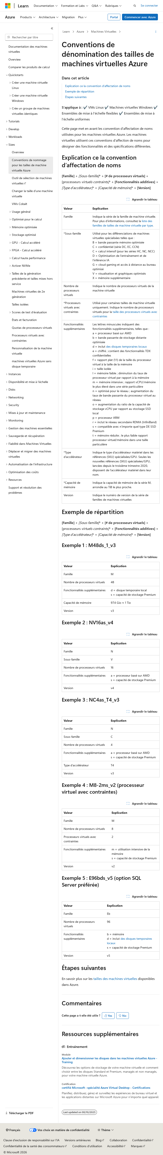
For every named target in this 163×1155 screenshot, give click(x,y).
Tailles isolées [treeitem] (20, 304)
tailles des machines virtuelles (115, 978)
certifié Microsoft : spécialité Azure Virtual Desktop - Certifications (106, 1088)
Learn (66, 31)
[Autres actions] (156, 31)
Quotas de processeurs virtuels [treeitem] (32, 328)
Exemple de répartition (79, 91)
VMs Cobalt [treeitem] (19, 204)
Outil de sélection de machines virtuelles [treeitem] (32, 180)
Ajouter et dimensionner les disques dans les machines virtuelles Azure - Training (109, 1060)
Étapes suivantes (76, 97)
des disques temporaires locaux (126, 346)
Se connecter (149, 5)
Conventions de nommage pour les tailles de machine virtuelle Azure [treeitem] (29, 165)
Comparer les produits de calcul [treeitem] (29, 67)
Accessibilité (115, 1146)
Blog (98, 1140)
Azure (80, 31)
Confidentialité (141, 1140)
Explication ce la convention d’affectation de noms (97, 86)
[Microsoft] (8, 5)
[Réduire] (52, 28)
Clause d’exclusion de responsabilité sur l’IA (31, 1140)
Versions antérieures (78, 1140)
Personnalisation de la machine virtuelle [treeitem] (32, 350)
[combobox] (29, 37)
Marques (136, 1146)
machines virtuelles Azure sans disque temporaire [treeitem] (31, 363)
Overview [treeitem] (14, 59)
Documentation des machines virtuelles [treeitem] (27, 49)
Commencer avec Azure (140, 17)
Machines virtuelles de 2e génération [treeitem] (28, 294)
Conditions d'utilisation (87, 1146)
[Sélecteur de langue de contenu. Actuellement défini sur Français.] (13, 1130)
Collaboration (118, 1140)
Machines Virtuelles (103, 31)
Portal (114, 17)
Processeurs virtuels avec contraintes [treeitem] (28, 338)
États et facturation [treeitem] (24, 320)
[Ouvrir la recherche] (135, 6)
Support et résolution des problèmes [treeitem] (25, 490)
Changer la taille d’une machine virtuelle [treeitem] (32, 193)
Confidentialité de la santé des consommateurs (33, 1146)
